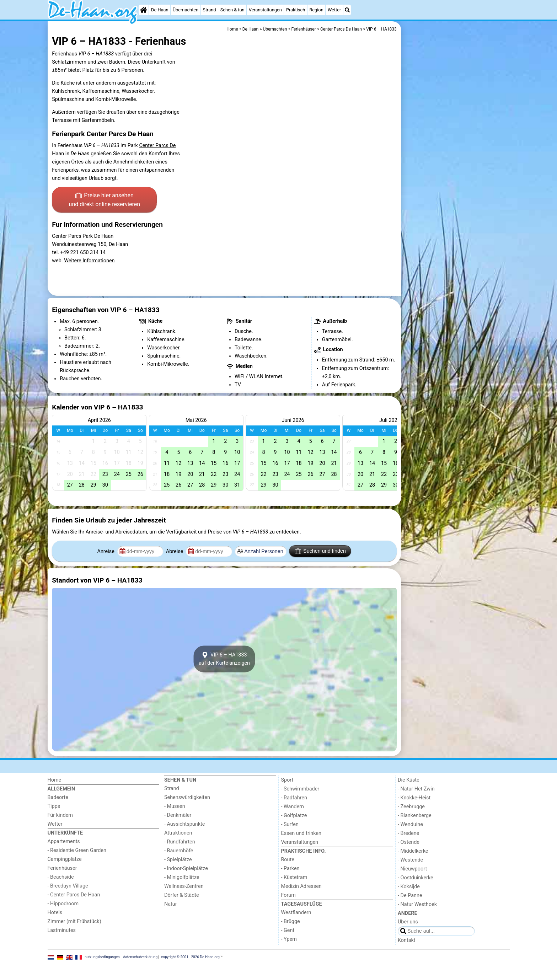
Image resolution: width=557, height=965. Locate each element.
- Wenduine (410, 824)
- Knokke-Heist (414, 798)
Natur (170, 904)
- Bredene (408, 833)
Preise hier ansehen (104, 200)
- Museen (174, 806)
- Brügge (290, 921)
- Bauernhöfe (178, 851)
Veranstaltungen (265, 9)
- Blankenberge (415, 816)
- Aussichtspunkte (184, 824)
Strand (209, 9)
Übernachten (185, 9)
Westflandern (296, 913)
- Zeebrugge (411, 807)
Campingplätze (65, 859)
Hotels (55, 913)
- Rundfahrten (179, 842)
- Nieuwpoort (412, 869)
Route (287, 860)
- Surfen (290, 824)
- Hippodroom (63, 904)
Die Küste (408, 780)
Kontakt (407, 940)
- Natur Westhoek (417, 904)
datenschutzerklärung (140, 957)
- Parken (290, 868)
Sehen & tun (232, 9)
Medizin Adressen (301, 886)
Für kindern (60, 815)
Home (54, 780)
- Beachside (61, 877)
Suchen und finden (320, 551)
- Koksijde (409, 887)
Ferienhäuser (62, 868)
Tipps (54, 806)
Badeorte (58, 797)
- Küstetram (294, 877)
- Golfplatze (294, 816)
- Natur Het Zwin (416, 789)
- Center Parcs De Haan (74, 895)
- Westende (410, 860)
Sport (287, 780)
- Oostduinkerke (415, 878)
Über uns (408, 922)
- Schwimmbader (300, 789)
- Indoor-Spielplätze (186, 868)
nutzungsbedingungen (102, 957)
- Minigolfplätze (181, 877)
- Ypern (289, 939)
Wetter (334, 9)
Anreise (106, 551)
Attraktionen (178, 833)
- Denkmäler (177, 815)
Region (316, 9)
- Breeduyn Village (68, 886)
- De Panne (410, 895)
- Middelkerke (413, 851)
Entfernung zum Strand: (348, 360)
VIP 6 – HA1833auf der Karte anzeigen (224, 659)
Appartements (64, 841)
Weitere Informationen (89, 261)
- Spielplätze (178, 860)
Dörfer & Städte (181, 895)
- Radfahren (294, 798)
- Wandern (292, 807)
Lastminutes (62, 930)
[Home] (144, 10)
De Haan (159, 9)
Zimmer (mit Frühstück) (74, 921)
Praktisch (295, 9)
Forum (288, 895)
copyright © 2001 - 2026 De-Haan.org (190, 957)
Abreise (175, 551)
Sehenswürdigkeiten (187, 797)
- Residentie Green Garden (77, 850)
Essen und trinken (301, 833)
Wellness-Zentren (184, 886)
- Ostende (408, 842)
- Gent (288, 930)
